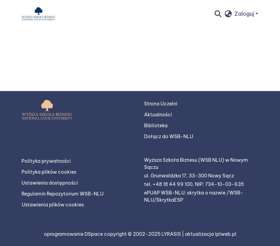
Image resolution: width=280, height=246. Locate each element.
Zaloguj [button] (244, 13)
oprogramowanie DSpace (74, 234)
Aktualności (158, 115)
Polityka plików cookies (48, 172)
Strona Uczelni (160, 104)
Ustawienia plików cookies (53, 205)
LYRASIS (171, 234)
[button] (38, 13)
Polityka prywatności (46, 161)
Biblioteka (156, 125)
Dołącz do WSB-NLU (168, 136)
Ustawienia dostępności (49, 183)
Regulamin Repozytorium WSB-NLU (62, 194)
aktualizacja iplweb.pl (210, 234)
